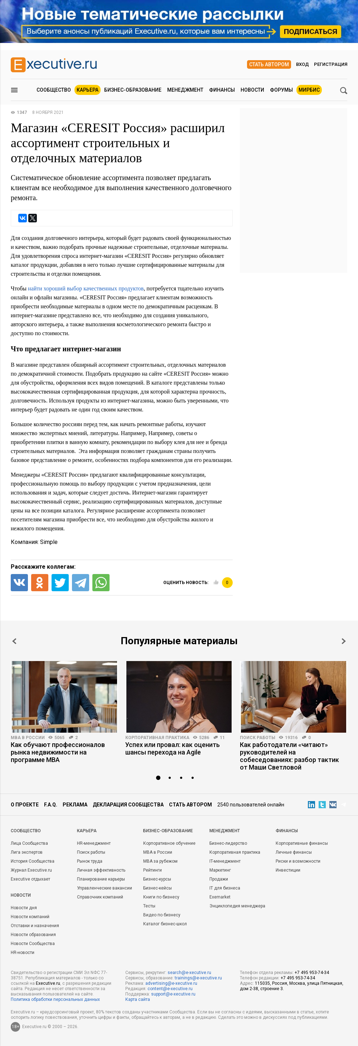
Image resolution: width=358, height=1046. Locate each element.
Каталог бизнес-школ (165, 923)
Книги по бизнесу (161, 897)
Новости (252, 90)
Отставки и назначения (35, 925)
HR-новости (22, 952)
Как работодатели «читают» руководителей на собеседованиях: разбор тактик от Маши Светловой (289, 756)
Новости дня (24, 907)
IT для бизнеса (224, 888)
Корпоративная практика (157, 737)
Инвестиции (288, 870)
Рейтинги (152, 870)
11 (222, 737)
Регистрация (330, 64)
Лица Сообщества (29, 843)
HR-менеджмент (94, 843)
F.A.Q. (50, 805)
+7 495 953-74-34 (312, 972)
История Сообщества (32, 861)
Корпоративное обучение (169, 843)
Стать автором (269, 64)
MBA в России (28, 737)
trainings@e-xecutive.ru (198, 977)
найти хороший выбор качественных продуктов (86, 288)
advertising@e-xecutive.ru (171, 983)
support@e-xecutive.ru (173, 994)
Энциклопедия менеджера (237, 905)
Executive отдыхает (30, 879)
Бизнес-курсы (157, 879)
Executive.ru (48, 983)
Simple (49, 542)
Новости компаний (30, 916)
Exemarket (220, 897)
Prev (14, 641)
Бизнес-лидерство (228, 843)
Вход (302, 64)
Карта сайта (137, 999)
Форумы (281, 90)
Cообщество (26, 830)
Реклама (75, 805)
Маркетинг (220, 870)
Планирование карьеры (101, 879)
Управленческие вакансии (104, 888)
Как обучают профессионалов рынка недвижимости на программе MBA (58, 752)
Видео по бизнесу (161, 914)
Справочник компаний (100, 897)
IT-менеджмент (225, 861)
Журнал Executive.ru (31, 870)
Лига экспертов (27, 852)
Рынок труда (89, 861)
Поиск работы (257, 737)
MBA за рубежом (160, 861)
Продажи (218, 879)
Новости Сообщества (33, 943)
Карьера (87, 90)
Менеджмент (185, 90)
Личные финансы (294, 852)
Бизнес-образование (132, 90)
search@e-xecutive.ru (189, 972)
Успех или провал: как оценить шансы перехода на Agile (172, 748)
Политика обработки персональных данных (55, 999)
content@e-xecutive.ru (170, 988)
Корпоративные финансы (302, 843)
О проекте (25, 805)
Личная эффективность (101, 870)
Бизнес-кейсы (157, 888)
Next (343, 641)
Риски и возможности (298, 861)
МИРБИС (309, 90)
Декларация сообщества (128, 805)
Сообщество (54, 90)
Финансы (222, 90)
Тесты (149, 905)
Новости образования (33, 934)
